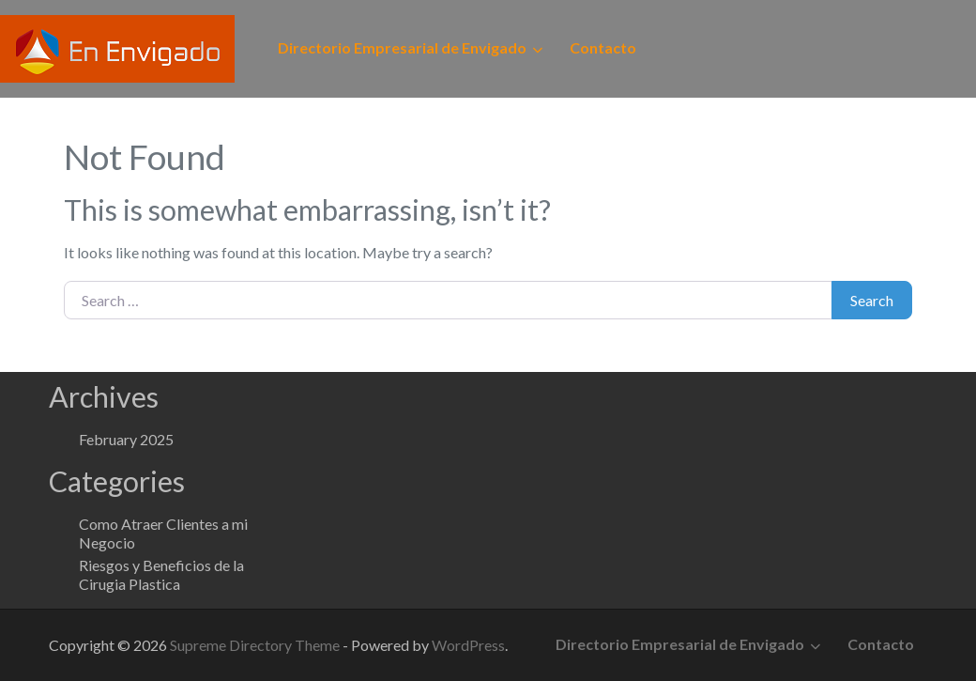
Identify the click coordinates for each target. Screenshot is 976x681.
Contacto (603, 47)
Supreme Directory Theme (256, 645)
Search (871, 300)
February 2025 (126, 439)
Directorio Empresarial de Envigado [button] (402, 47)
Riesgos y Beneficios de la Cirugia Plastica (161, 574)
